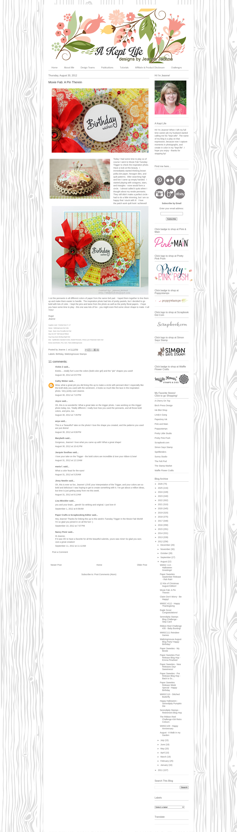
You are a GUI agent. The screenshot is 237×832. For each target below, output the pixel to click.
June (163, 744)
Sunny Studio (161, 456)
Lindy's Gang (161, 415)
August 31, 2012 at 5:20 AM (68, 474)
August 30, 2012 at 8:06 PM (68, 432)
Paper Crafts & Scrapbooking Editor (73, 515)
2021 (160, 504)
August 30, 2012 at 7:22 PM (68, 395)
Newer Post (56, 565)
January (164, 765)
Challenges (176, 68)
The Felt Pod (161, 461)
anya (57, 421)
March (163, 757)
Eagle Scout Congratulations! (169, 611)
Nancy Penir (61, 532)
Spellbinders (160, 452)
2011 (160, 770)
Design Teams (88, 68)
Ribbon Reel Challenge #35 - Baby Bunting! (171, 627)
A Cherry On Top (162, 401)
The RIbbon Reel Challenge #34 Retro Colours (171, 719)
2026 (160, 484)
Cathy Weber (61, 381)
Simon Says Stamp (164, 447)
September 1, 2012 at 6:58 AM (69, 509)
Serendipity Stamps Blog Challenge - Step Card (169, 619)
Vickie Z (59, 367)
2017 (160, 521)
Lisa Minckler (62, 501)
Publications (107, 68)
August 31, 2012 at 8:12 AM (68, 494)
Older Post (142, 565)
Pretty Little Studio (163, 433)
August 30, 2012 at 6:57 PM (68, 375)
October (164, 553)
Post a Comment (60, 552)
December (165, 545)
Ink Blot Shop (161, 410)
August (163, 561)
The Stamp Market (163, 466)
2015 (160, 529)
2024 (160, 492)
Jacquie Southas (63, 452)
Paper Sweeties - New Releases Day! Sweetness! (170, 667)
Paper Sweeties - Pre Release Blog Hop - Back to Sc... (170, 676)
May (162, 748)
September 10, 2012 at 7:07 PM (70, 526)
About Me (69, 68)
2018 (160, 517)
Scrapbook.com (162, 442)
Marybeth (60, 438)
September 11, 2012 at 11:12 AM (70, 546)
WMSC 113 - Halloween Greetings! (166, 567)
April (162, 752)
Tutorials (124, 68)
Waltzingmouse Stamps (76, 354)
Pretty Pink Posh (162, 438)
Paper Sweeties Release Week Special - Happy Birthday (168, 686)
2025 (160, 488)
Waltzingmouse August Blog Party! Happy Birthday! (170, 642)
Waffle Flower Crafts (164, 470)
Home (55, 68)
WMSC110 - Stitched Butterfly (170, 695)
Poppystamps (161, 428)
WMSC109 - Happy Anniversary (169, 727)
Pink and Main (161, 424)
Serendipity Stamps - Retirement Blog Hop (171, 711)
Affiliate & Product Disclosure (150, 68)
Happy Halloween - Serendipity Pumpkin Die (171, 703)
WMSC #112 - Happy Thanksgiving (170, 604)
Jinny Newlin (61, 481)
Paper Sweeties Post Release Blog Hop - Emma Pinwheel (170, 657)
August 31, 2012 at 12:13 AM (68, 460)
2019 (160, 512)
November (165, 549)
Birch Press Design (164, 405)
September (165, 557)
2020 (160, 508)
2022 (160, 500)
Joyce (58, 401)
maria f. (59, 466)
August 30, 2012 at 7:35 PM (68, 415)
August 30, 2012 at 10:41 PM (68, 446)
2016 (160, 525)
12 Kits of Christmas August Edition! (169, 584)
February (164, 761)
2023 (160, 496)
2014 (160, 533)
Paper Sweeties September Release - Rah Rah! (170, 577)
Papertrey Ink (161, 419)
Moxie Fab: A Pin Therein (168, 591)
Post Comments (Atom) (105, 574)
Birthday (59, 354)
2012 (160, 541)
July (162, 740)
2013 (160, 537)
